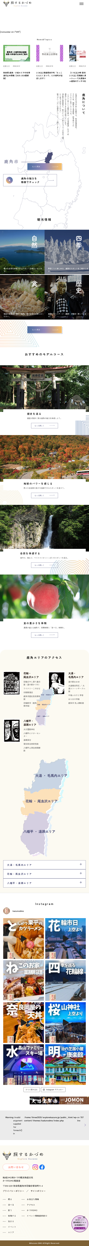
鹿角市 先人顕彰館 (76, 703)
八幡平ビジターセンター (31, 734)
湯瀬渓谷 (27, 740)
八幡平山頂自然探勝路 (31, 749)
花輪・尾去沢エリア (31, 675)
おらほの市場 (74, 699)
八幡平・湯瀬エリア (29, 722)
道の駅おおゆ (74, 681)
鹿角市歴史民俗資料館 (31, 697)
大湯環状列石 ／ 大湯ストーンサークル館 (76, 688)
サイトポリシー (38, 1190)
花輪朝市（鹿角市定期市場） (31, 704)
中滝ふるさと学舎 (75, 695)
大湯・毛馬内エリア (76, 675)
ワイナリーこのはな (31, 688)
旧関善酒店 (28, 692)
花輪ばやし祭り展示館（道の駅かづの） (31, 683)
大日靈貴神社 (29, 729)
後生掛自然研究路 (31, 743)
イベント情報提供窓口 (37, 1215)
